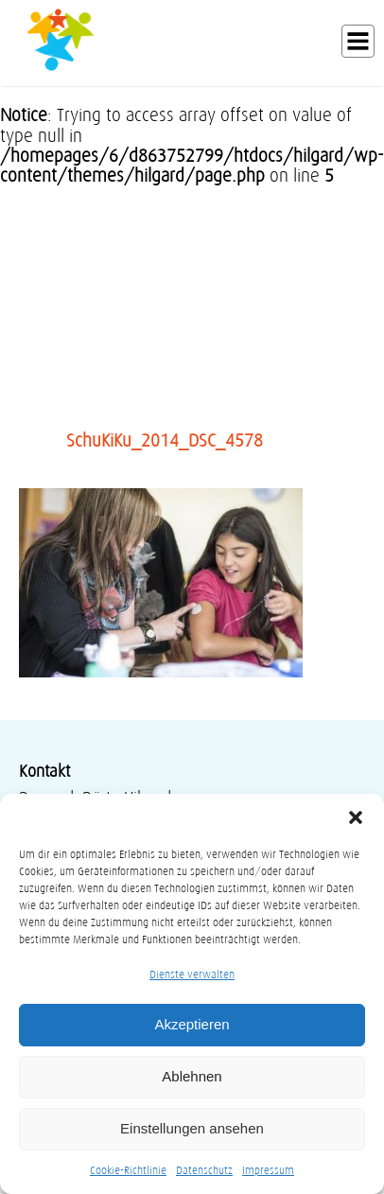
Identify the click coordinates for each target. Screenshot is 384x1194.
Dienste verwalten (192, 974)
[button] (355, 817)
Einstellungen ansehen (192, 1128)
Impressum (268, 1170)
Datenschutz (204, 1170)
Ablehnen (191, 1076)
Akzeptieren (191, 1024)
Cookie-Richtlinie (128, 1170)
